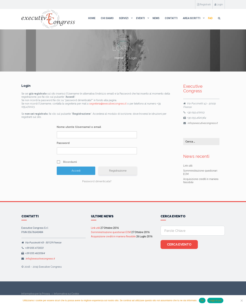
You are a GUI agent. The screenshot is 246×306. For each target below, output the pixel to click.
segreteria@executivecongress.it (107, 103)
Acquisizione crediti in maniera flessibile (113, 236)
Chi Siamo (107, 18)
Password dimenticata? (96, 181)
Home (91, 18)
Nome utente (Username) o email (79, 127)
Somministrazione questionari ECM (111, 232)
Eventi (140, 18)
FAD (210, 18)
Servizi (123, 18)
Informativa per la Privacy (35, 293)
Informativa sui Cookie (66, 293)
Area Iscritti (191, 18)
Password (63, 143)
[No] (241, 300)
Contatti (171, 18)
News (156, 18)
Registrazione (117, 170)
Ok (202, 300)
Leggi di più (215, 300)
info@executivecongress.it (202, 123)
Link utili (187, 165)
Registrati (204, 4)
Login (218, 4)
